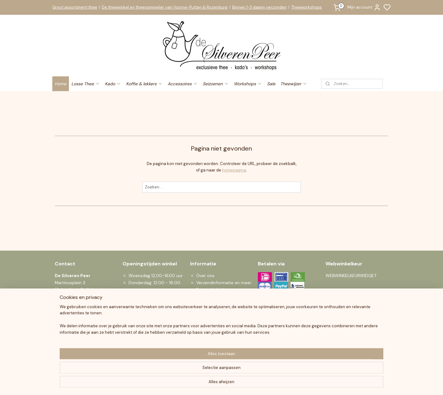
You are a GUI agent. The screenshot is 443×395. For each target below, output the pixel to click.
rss (256, 383)
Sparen (203, 338)
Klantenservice (210, 324)
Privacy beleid (210, 289)
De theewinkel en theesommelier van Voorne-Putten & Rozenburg (165, 7)
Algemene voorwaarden (220, 296)
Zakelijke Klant (210, 331)
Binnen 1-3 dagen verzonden (259, 7)
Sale (271, 84)
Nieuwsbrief (208, 344)
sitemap (244, 383)
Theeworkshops (306, 7)
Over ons (205, 275)
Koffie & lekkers (144, 84)
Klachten (205, 317)
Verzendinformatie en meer (223, 282)
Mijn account (364, 7)
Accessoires (183, 84)
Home (60, 84)
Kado (113, 84)
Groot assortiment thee (74, 7)
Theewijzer (293, 84)
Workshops (248, 84)
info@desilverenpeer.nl (90, 317)
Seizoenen (216, 84)
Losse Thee (85, 84)
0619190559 (75, 324)
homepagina (234, 170)
